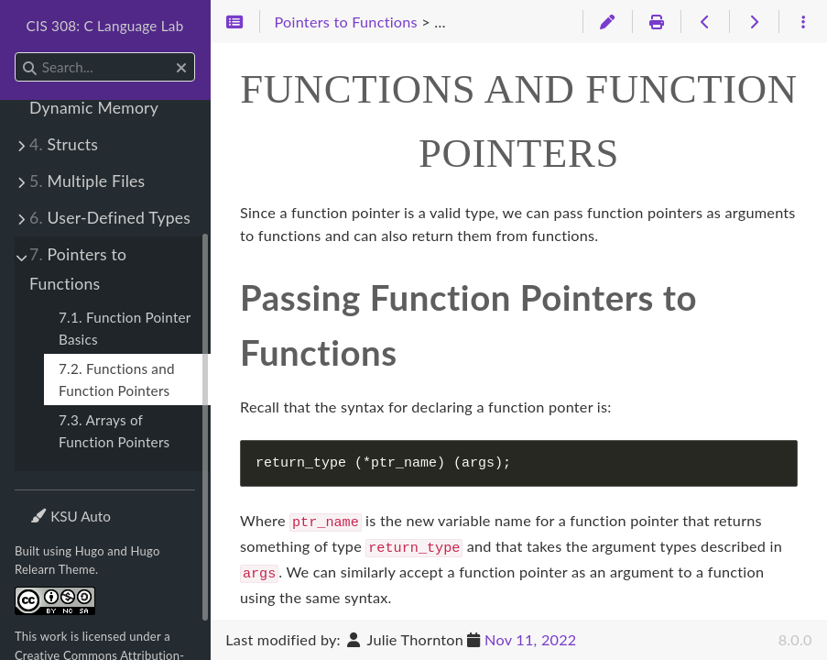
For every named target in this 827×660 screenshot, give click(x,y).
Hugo (89, 551)
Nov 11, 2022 (530, 639)
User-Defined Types (109, 217)
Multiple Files (87, 181)
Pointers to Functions (77, 269)
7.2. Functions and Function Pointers (117, 379)
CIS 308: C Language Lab (105, 25)
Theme (50, 504)
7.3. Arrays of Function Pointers (114, 431)
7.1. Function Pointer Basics (124, 328)
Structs (63, 144)
